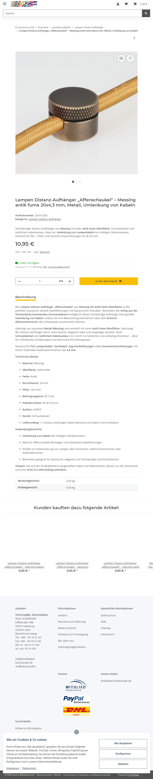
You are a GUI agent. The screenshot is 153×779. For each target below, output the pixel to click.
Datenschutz (31, 768)
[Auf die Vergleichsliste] (121, 58)
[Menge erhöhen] (70, 281)
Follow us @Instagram (28, 728)
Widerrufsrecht (67, 628)
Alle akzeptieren (121, 743)
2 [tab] (77, 182)
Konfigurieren (120, 753)
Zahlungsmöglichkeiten (72, 647)
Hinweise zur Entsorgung (73, 634)
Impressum (15, 768)
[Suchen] (146, 13)
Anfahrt (62, 615)
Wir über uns (66, 640)
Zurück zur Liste (26, 27)
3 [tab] (80, 182)
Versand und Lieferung (71, 621)
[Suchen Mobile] (72, 13)
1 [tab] (73, 182)
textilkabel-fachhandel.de (116, 681)
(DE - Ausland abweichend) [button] (56, 266)
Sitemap (106, 628)
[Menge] (39, 281)
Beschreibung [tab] (25, 297)
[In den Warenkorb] (18, 50)
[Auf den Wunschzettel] (130, 58)
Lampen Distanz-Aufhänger (44, 219)
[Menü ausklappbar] (4, 2)
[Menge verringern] (19, 281)
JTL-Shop (134, 774)
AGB (103, 621)
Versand (45, 252)
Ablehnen (121, 764)
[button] (118, 3)
